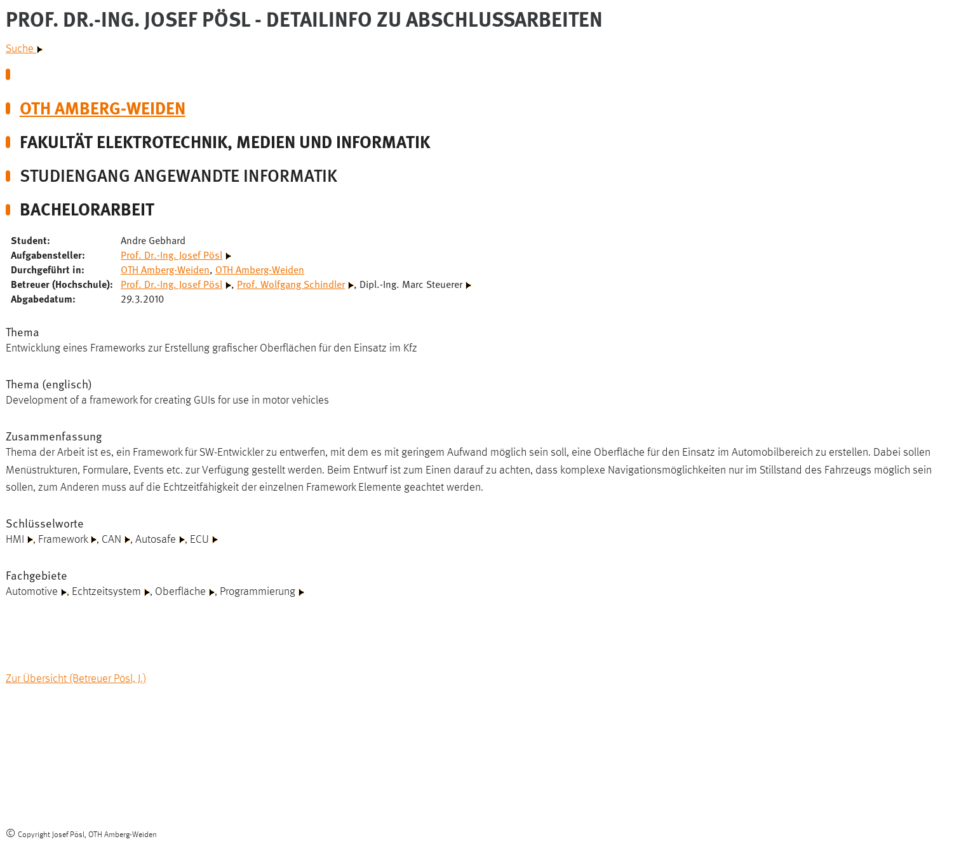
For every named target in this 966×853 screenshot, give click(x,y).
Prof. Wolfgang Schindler (291, 283)
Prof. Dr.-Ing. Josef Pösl (171, 254)
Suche (24, 49)
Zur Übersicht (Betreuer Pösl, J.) (76, 679)
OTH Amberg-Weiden (102, 107)
